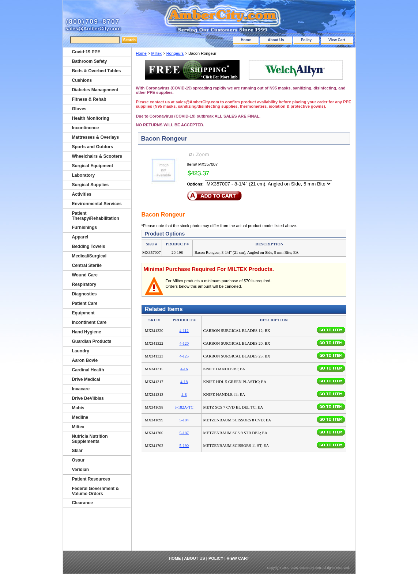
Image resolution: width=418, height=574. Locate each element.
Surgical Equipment (92, 165)
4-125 (184, 356)
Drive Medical (86, 379)
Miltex (156, 53)
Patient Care (85, 303)
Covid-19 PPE (86, 51)
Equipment (83, 312)
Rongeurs (175, 53)
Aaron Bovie (85, 360)
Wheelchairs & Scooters (97, 156)
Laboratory (83, 175)
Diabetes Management (95, 89)
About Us (276, 40)
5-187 (184, 432)
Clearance (82, 502)
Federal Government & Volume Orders (95, 491)
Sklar (77, 450)
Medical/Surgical (89, 256)
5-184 (184, 420)
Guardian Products (92, 341)
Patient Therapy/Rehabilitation (95, 216)
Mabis (78, 407)
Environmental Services (97, 203)
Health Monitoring (90, 118)
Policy (306, 40)
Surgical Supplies (90, 184)
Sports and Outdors (92, 146)
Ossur (78, 460)
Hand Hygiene (86, 331)
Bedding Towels (88, 246)
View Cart (336, 40)
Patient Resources (91, 479)
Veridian (80, 469)
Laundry (80, 350)
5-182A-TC (184, 407)
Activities (81, 194)
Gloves (79, 108)
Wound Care (85, 275)
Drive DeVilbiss (88, 398)
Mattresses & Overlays (95, 137)
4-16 (184, 369)
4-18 (184, 381)
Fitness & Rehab (89, 99)
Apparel (80, 237)
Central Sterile (87, 265)
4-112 (184, 330)
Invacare (81, 388)
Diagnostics (84, 293)
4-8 (184, 394)
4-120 (184, 343)
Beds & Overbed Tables (96, 70)
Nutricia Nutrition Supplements (90, 439)
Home (246, 40)
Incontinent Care (89, 322)
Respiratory (84, 284)
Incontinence (85, 127)
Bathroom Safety (89, 61)
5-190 (184, 445)
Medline (80, 417)
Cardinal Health (88, 369)
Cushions (82, 80)
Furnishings (84, 227)
